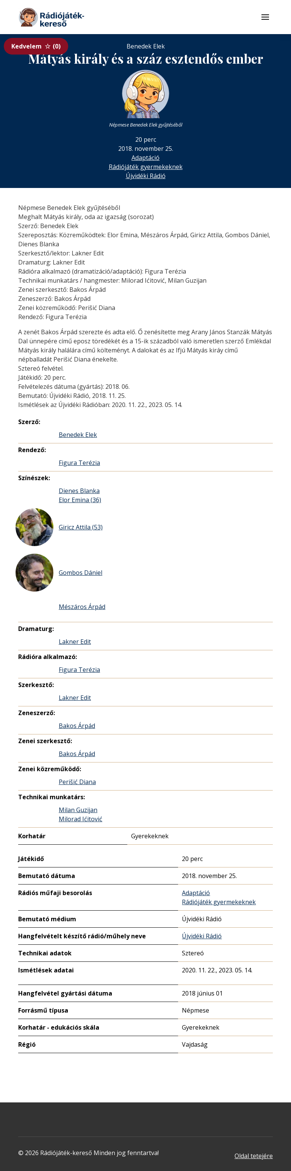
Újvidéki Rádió (146, 176)
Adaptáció (145, 157)
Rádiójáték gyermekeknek (146, 167)
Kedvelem (36, 46)
